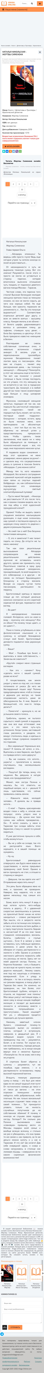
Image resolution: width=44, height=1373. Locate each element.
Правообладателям (9, 1358)
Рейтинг (27, 1361)
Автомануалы (24, 1365)
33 (22, 190)
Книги (10, 110)
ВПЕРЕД (22, 195)
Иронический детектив (12, 112)
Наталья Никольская (18, 119)
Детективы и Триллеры (25, 110)
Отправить (15, 1327)
